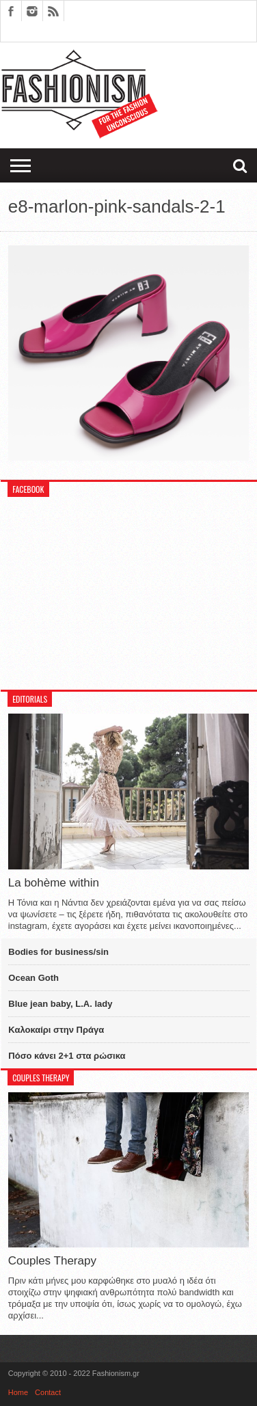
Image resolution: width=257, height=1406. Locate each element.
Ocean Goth (33, 978)
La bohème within (53, 882)
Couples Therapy (52, 1260)
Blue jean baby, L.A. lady (60, 1004)
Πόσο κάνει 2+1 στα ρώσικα (66, 1056)
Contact (48, 1392)
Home (18, 1392)
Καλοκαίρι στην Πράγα (56, 1030)
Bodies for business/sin (58, 952)
